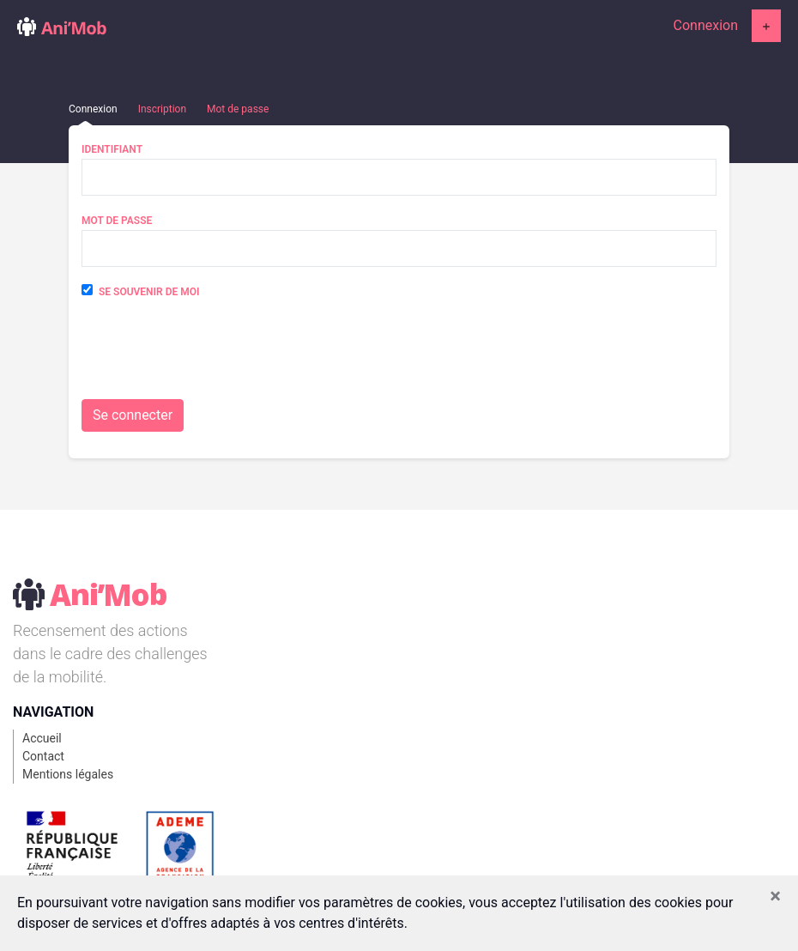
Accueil (42, 738)
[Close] (775, 896)
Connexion (706, 25)
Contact (43, 756)
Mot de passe (238, 109)
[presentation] (212, 357)
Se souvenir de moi (149, 292)
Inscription (162, 109)
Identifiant (112, 149)
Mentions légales (67, 774)
